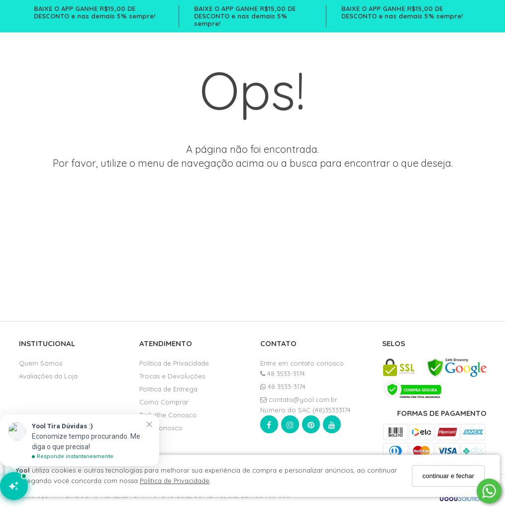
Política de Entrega (168, 389)
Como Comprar (164, 402)
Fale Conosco (161, 428)
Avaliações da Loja (48, 376)
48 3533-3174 (282, 374)
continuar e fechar (448, 476)
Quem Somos (40, 363)
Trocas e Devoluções (172, 376)
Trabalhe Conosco (168, 415)
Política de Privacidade (174, 481)
